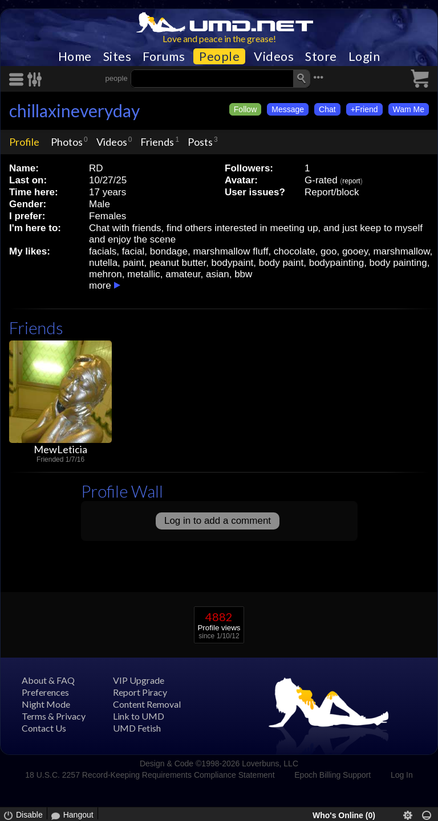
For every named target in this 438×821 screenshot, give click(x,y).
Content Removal (147, 704)
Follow (245, 109)
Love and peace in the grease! (219, 38)
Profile (24, 142)
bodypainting (336, 262)
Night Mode (46, 704)
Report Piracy (140, 692)
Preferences (45, 692)
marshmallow (401, 251)
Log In (402, 774)
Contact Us (44, 728)
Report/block (332, 192)
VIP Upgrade (138, 680)
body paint (281, 262)
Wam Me (408, 109)
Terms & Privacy (54, 716)
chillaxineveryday (74, 110)
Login (364, 56)
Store (321, 56)
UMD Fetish (137, 728)
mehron (105, 274)
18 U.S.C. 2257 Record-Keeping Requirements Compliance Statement (149, 774)
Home (75, 56)
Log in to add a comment (217, 520)
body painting (398, 262)
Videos (274, 56)
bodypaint (233, 262)
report (351, 181)
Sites (117, 56)
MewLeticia (60, 449)
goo (328, 251)
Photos (67, 142)
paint (133, 262)
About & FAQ (48, 680)
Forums (164, 56)
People (219, 56)
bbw (243, 274)
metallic (143, 274)
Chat (327, 109)
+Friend (364, 109)
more (100, 285)
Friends (157, 142)
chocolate (294, 251)
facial (133, 251)
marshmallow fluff (230, 251)
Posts (200, 142)
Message (287, 109)
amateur (182, 274)
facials (102, 251)
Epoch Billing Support (332, 774)
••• (318, 77)
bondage (169, 251)
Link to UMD (138, 716)
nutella (103, 262)
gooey (355, 251)
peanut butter (177, 262)
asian (217, 274)
